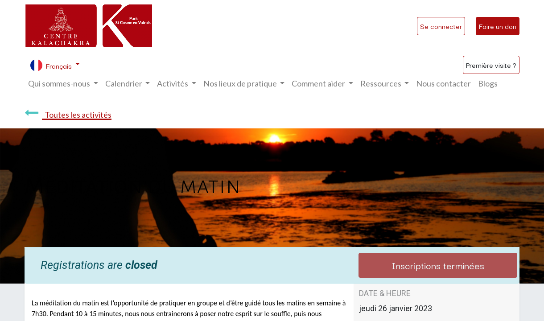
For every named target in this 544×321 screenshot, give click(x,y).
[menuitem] (443, 83)
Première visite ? (491, 64)
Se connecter (441, 26)
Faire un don (497, 26)
